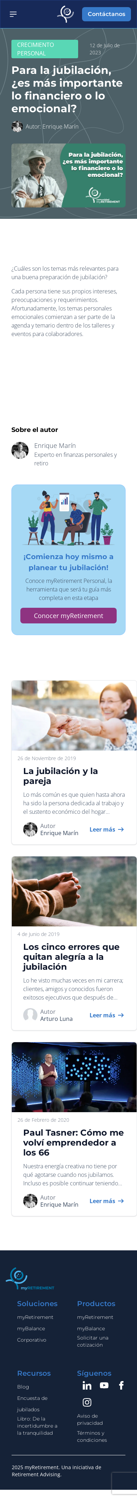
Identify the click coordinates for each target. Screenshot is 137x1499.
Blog (23, 1387)
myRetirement (35, 1317)
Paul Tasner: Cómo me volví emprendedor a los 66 (73, 1142)
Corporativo (31, 1340)
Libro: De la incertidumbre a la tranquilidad (37, 1426)
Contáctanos (106, 14)
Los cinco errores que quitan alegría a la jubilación (71, 957)
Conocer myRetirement (68, 615)
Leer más (102, 829)
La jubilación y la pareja (60, 776)
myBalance (31, 1328)
